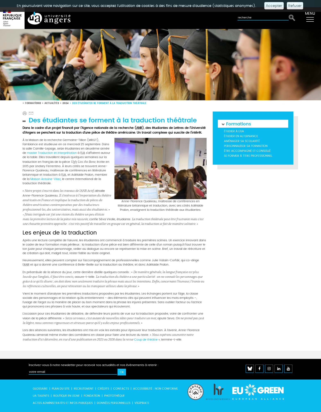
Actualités (51, 103)
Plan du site (61, 388)
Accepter (274, 6)
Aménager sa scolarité (242, 141)
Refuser (295, 6)
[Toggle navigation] (310, 18)
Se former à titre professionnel (248, 156)
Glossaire (40, 388)
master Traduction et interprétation (52, 153)
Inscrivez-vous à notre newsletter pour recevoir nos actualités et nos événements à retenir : (93, 365)
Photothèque (114, 396)
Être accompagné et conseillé (247, 151)
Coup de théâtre (146, 339)
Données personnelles (113, 403)
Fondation (92, 396)
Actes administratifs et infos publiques (63, 403)
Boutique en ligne (66, 396)
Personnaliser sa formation (246, 146)
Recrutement (84, 388)
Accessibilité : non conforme (155, 388)
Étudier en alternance (241, 136)
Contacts (121, 388)
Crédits (103, 388)
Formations (33, 103)
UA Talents (41, 396)
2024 (65, 103)
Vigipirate (142, 403)
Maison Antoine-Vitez (45, 179)
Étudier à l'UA (234, 131)
